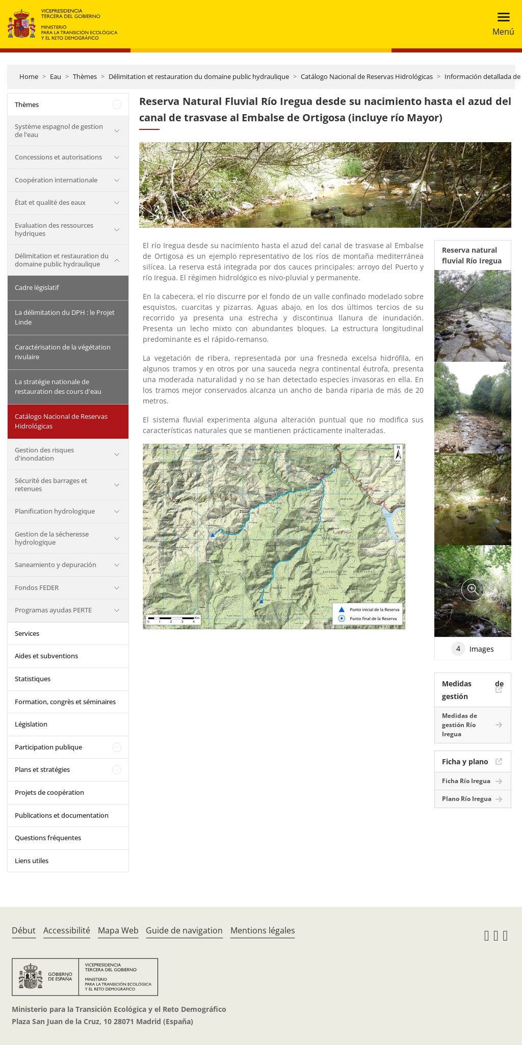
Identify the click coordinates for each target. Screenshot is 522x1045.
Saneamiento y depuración (55, 564)
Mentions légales (262, 930)
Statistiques (32, 678)
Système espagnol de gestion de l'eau (59, 130)
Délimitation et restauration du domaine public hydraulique (199, 76)
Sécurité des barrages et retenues (51, 484)
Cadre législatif (37, 287)
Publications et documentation (62, 815)
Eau (55, 76)
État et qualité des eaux (50, 202)
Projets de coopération (49, 792)
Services (27, 633)
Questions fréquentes (48, 837)
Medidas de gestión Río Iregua (459, 724)
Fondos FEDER (37, 587)
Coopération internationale (56, 179)
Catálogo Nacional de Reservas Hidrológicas (367, 76)
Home (28, 76)
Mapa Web (118, 930)
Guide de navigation (184, 930)
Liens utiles (31, 860)
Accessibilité (66, 930)
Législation (31, 724)
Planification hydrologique (55, 511)
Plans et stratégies (42, 769)
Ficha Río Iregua (466, 780)
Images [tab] (472, 648)
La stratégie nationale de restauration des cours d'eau (58, 386)
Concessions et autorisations (58, 157)
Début (24, 930)
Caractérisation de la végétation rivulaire (63, 352)
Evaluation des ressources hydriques (54, 229)
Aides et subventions (46, 655)
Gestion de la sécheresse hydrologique (52, 538)
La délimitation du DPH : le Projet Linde (65, 317)
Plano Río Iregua (466, 798)
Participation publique (48, 747)
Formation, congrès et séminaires (65, 701)
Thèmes (85, 76)
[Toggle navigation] (500, 24)
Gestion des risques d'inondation (44, 454)
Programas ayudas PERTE (53, 609)
